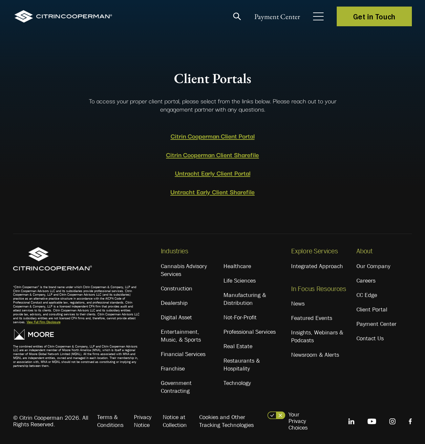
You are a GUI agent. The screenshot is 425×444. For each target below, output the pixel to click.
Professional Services (249, 331)
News (298, 303)
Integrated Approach (317, 266)
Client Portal (371, 309)
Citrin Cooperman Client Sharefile (212, 154)
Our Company (373, 266)
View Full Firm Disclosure (43, 322)
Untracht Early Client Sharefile (212, 192)
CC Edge (366, 295)
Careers (365, 280)
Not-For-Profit (240, 317)
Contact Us (370, 338)
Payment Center (277, 16)
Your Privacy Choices (298, 421)
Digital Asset (176, 317)
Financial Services (183, 354)
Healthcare (237, 266)
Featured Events (311, 318)
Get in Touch (374, 16)
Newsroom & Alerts (315, 354)
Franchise (173, 368)
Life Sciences (239, 280)
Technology (237, 383)
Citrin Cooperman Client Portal (213, 136)
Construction (176, 288)
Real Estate (237, 346)
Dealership (174, 303)
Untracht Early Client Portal (212, 173)
